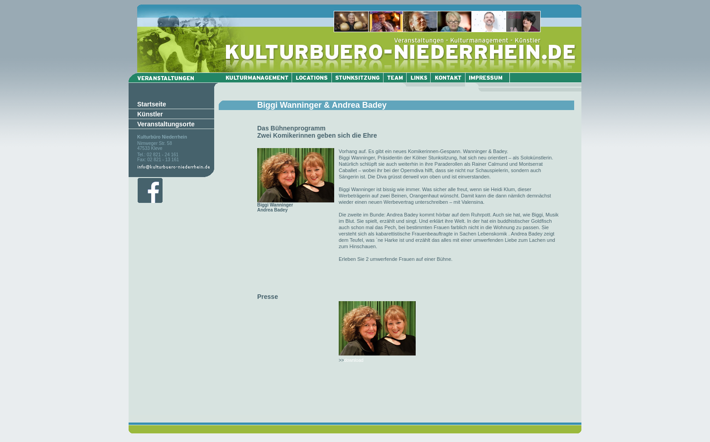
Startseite (151, 104)
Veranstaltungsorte (166, 124)
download (354, 360)
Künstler (150, 114)
